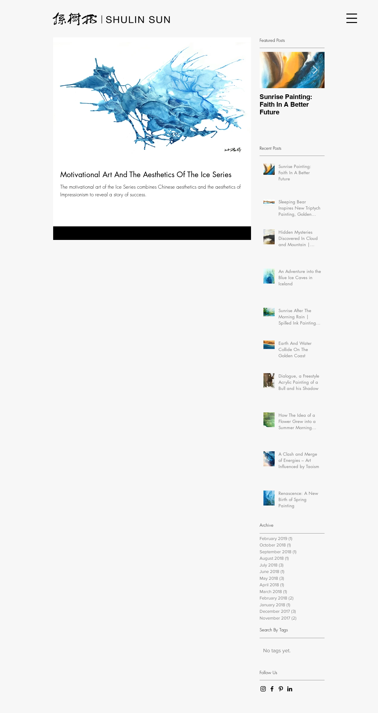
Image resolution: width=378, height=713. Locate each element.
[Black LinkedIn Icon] (289, 688)
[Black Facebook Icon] (272, 688)
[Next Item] (315, 70)
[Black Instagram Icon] (263, 688)
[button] (351, 18)
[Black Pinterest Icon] (280, 688)
